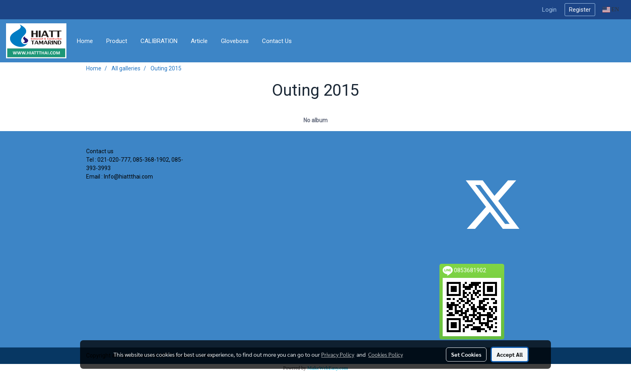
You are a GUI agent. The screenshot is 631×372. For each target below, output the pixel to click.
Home (85, 41)
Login (549, 9)
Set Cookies (466, 354)
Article (199, 41)
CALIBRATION (158, 41)
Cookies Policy (385, 354)
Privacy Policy (337, 354)
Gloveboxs (235, 41)
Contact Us (277, 41)
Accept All (510, 354)
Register (580, 9)
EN (610, 9)
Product (116, 41)
